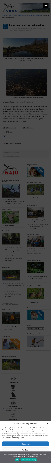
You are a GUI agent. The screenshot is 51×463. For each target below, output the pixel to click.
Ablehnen (25, 450)
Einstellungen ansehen (25, 456)
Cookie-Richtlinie (21, 460)
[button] (48, 424)
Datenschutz (30, 460)
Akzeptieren (25, 444)
